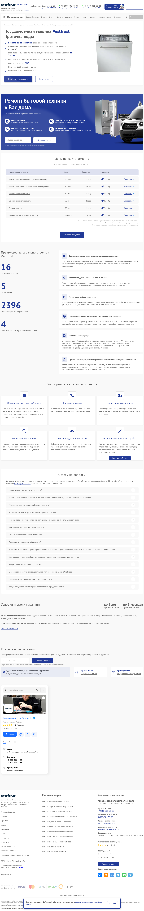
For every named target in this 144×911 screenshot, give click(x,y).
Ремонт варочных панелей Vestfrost (57, 826)
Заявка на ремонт (104, 17)
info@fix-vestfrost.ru (106, 823)
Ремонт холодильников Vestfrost (56, 801)
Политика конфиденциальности (72, 895)
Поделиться (100, 875)
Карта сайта (6, 874)
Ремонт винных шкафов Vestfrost (56, 842)
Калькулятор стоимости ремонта (15, 855)
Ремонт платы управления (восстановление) (28, 179)
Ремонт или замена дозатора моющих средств (29, 186)
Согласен (112, 903)
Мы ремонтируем (13, 16)
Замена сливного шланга (20, 201)
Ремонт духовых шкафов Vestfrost (56, 821)
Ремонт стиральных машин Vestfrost (57, 811)
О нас (52, 17)
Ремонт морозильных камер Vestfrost (58, 806)
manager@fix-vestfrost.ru (108, 829)
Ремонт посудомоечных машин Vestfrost (59, 816)
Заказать (129, 179)
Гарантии (77, 17)
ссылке (20, 867)
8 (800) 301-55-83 (105, 817)
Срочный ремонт (32, 17)
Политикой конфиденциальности (54, 665)
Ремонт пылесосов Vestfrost (54, 851)
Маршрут (10, 734)
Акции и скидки (89, 17)
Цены (44, 17)
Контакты (117, 17)
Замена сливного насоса (19, 193)
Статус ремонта (136, 17)
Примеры (5, 821)
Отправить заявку (44, 140)
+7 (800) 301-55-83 (69, 6)
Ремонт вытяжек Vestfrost (53, 846)
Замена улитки (15, 208)
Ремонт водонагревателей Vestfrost (57, 831)
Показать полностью (9, 628)
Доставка (68, 17)
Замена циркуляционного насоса (23, 215)
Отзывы (60, 17)
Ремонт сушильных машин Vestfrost (57, 836)
